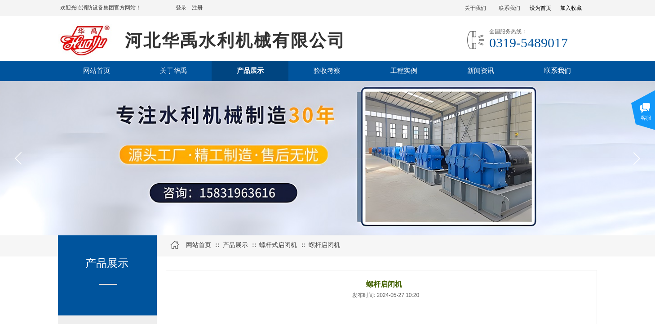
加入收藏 (571, 8)
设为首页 (540, 8)
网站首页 (198, 245)
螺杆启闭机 (324, 245)
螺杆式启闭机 (278, 245)
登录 (181, 7)
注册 (197, 7)
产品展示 (235, 245)
